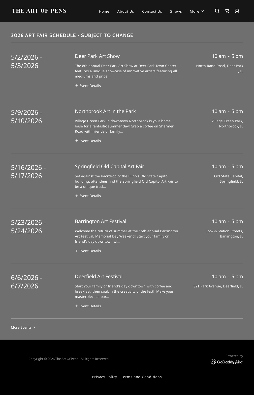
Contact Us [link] (152, 11)
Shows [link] (176, 11)
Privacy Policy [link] (104, 376)
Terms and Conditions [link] (141, 376)
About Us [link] (125, 11)
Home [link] (104, 11)
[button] (197, 11)
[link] (44, 11)
